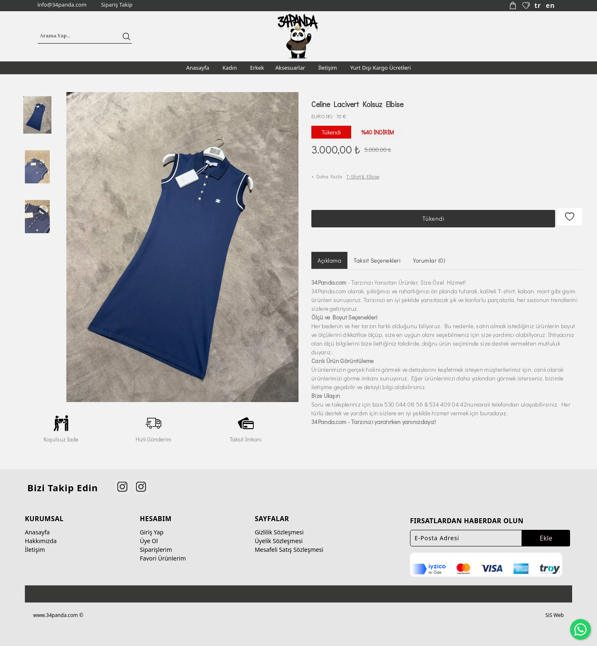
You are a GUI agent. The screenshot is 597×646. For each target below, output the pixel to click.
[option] (37, 114)
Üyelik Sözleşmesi (279, 537)
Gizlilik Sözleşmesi (279, 529)
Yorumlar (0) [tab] (429, 254)
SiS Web (555, 611)
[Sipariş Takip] (116, 5)
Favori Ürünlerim (163, 555)
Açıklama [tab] (329, 254)
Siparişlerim (156, 546)
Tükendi (432, 214)
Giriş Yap (151, 529)
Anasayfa (37, 529)
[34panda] (298, 35)
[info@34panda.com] (61, 5)
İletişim (35, 546)
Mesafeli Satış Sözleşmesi (289, 546)
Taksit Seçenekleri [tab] (377, 254)
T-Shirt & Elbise (362, 174)
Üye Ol (149, 537)
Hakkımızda (41, 537)
